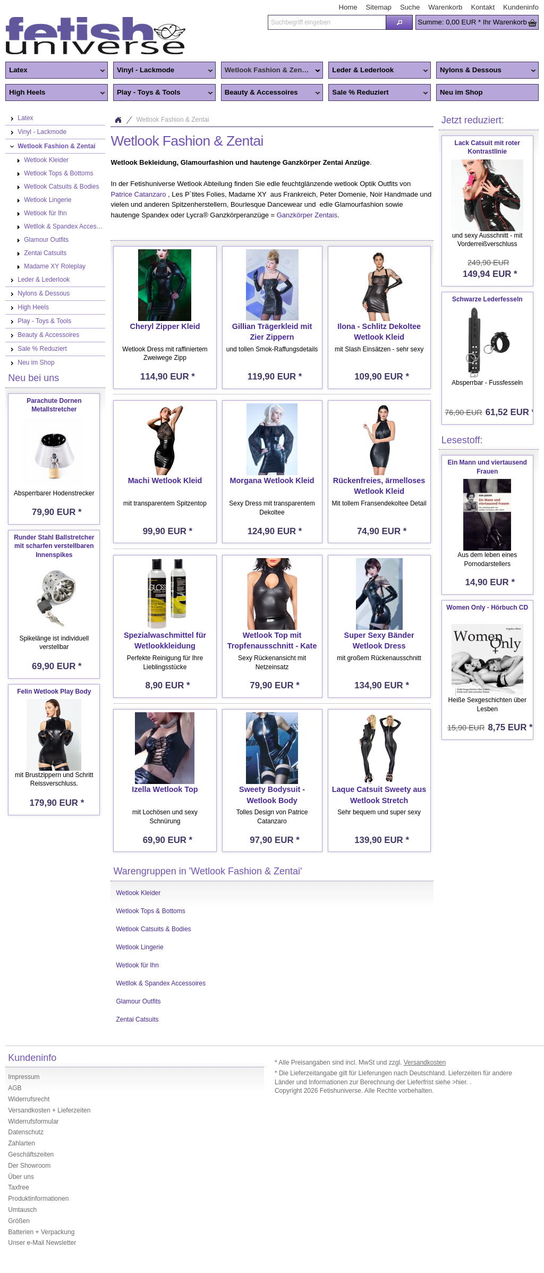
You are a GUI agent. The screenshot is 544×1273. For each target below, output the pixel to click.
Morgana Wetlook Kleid (272, 480)
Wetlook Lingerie (139, 947)
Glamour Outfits (138, 1001)
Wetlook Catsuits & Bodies (153, 929)
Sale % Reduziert (378, 93)
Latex (55, 70)
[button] (399, 22)
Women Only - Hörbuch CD (487, 607)
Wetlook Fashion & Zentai (271, 70)
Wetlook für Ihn (137, 965)
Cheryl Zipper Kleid (165, 326)
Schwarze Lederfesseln (487, 299)
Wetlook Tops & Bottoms (150, 911)
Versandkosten (425, 1062)
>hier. (461, 1082)
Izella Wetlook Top (165, 789)
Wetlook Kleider (138, 893)
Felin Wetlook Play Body (54, 691)
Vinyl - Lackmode (163, 70)
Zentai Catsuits (137, 1019)
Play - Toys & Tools (163, 93)
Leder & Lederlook (378, 70)
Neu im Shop (461, 92)
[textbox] (327, 22)
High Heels (55, 93)
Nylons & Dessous (486, 70)
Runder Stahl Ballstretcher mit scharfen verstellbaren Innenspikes (54, 546)
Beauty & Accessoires (271, 93)
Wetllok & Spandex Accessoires (161, 983)
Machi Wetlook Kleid (165, 480)
